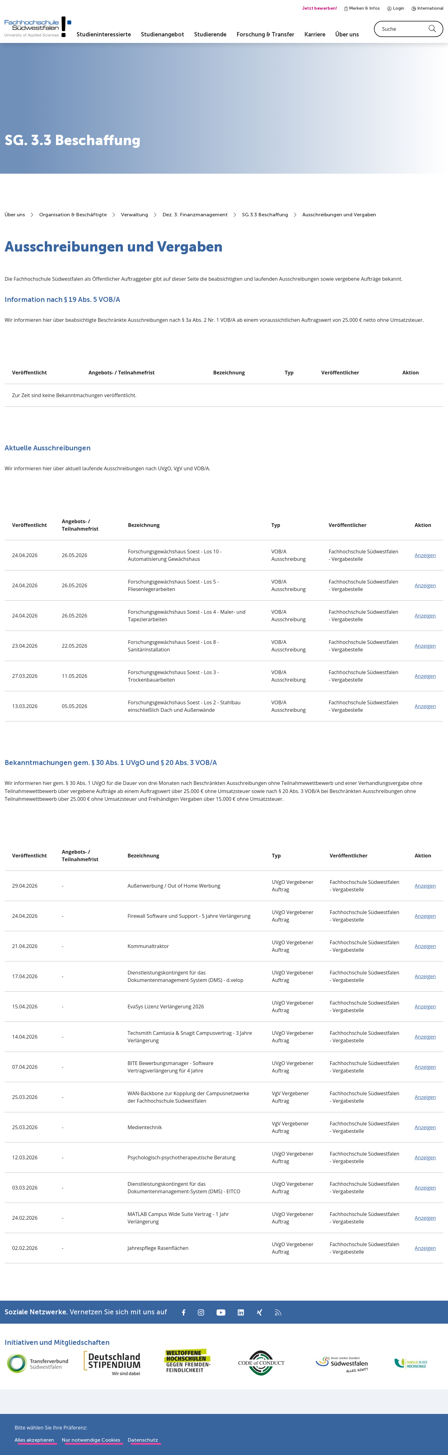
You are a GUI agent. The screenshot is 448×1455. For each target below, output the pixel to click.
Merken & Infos (362, 8)
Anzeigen (425, 558)
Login (395, 8)
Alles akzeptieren (34, 1440)
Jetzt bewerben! (319, 8)
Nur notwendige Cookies (91, 1440)
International (427, 8)
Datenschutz (143, 1440)
